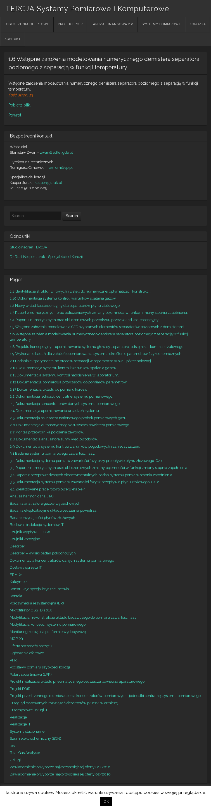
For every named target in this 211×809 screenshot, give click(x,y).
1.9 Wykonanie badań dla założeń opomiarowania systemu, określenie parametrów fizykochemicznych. (96, 354)
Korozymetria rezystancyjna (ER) (37, 603)
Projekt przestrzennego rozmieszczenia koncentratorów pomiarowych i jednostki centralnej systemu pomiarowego (105, 696)
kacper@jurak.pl (48, 183)
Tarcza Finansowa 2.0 (112, 24)
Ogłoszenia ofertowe (27, 24)
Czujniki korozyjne (25, 539)
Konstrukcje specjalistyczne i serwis (39, 589)
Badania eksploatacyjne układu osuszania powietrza (53, 510)
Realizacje (18, 717)
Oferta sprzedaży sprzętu (31, 646)
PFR (13, 660)
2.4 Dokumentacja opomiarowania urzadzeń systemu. (55, 411)
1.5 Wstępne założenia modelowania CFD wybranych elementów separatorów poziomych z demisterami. (97, 327)
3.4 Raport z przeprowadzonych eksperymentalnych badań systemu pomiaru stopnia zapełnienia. (91, 475)
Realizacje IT (20, 724)
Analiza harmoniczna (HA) (32, 496)
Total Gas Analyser (25, 753)
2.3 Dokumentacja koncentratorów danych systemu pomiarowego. (65, 404)
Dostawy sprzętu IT (26, 567)
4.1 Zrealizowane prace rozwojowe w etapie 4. (48, 489)
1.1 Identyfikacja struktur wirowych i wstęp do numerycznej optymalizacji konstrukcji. (80, 291)
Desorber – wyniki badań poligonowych (43, 553)
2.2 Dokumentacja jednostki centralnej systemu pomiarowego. (61, 396)
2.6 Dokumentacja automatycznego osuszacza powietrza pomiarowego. (70, 425)
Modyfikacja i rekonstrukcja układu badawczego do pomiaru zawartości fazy (73, 617)
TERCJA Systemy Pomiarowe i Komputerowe (87, 8)
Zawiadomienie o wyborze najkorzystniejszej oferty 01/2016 (60, 767)
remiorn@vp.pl (60, 167)
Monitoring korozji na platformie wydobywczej (48, 632)
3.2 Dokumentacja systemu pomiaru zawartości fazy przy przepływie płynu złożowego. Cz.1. (86, 461)
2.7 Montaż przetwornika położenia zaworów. (47, 432)
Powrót (14, 115)
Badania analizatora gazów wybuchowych (45, 503)
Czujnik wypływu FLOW (30, 532)
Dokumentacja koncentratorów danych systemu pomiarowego (62, 560)
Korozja (197, 24)
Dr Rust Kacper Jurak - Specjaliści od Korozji (46, 257)
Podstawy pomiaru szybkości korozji (40, 667)
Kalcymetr (18, 582)
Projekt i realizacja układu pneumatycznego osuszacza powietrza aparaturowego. (77, 681)
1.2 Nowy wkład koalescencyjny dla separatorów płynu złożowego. (65, 305)
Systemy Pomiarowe (161, 24)
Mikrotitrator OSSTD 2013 (31, 610)
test (13, 746)
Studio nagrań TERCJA (28, 247)
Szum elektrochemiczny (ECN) (35, 738)
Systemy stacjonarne (27, 731)
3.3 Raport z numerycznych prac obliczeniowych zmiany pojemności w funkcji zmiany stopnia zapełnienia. (99, 468)
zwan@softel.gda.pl (56, 152)
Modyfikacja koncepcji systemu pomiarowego (48, 624)
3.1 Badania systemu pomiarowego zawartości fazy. (52, 453)
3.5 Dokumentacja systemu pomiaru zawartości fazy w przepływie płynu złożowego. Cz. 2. (85, 482)
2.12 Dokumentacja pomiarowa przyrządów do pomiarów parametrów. (68, 382)
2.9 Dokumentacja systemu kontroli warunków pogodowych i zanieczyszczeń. (75, 446)
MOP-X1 (16, 639)
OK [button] (106, 801)
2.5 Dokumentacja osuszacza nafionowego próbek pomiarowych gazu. (68, 418)
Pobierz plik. (19, 105)
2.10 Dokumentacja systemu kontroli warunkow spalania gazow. (63, 368)
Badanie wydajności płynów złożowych (42, 518)
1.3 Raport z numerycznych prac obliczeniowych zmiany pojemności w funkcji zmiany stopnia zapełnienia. (99, 312)
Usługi (15, 760)
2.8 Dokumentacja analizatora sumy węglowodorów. (54, 439)
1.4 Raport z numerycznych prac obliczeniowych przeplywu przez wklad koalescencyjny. (84, 320)
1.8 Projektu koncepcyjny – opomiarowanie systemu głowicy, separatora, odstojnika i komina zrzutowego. (97, 347)
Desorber (17, 546)
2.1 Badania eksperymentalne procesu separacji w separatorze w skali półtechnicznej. (81, 361)
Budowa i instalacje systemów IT (36, 525)
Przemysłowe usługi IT (29, 710)
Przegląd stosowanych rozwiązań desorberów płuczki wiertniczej (64, 703)
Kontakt (12, 39)
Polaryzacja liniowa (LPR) (31, 674)
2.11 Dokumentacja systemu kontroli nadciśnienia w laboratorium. (64, 375)
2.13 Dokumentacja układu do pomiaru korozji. (48, 389)
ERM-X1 (16, 575)
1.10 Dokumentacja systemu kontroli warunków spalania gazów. (63, 298)
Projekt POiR (70, 24)
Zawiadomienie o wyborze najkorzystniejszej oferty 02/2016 (60, 774)
